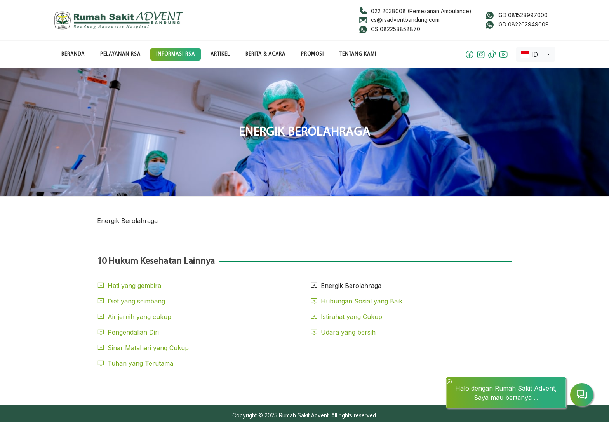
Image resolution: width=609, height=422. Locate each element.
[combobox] (535, 54)
